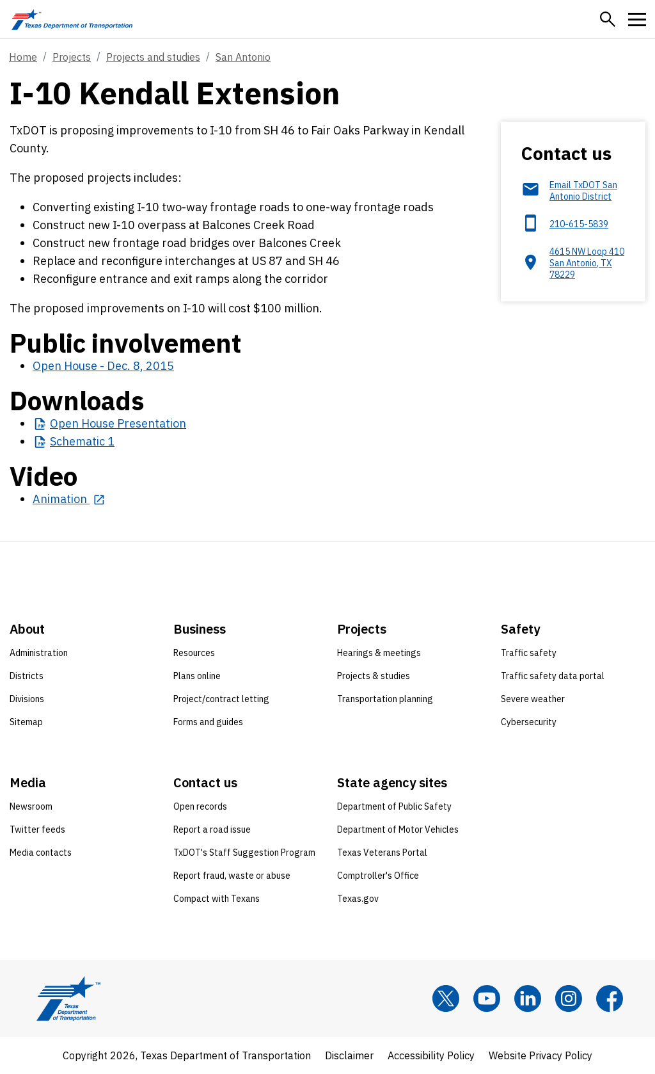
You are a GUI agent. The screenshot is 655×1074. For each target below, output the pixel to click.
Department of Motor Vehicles (398, 829)
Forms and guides (208, 722)
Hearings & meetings (379, 653)
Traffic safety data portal (552, 676)
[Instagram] (568, 998)
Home (23, 57)
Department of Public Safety (394, 806)
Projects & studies (373, 676)
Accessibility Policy (431, 1055)
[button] (608, 19)
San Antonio (243, 57)
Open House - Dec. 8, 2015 (103, 365)
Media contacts (41, 852)
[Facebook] (609, 998)
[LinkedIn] (527, 998)
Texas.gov (358, 898)
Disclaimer (349, 1055)
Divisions (27, 699)
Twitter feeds (37, 829)
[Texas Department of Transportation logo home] (72, 19)
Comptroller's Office (378, 875)
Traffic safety (528, 653)
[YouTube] (486, 998)
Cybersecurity (528, 722)
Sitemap (26, 722)
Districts (26, 676)
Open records (200, 806)
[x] (445, 998)
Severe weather (533, 699)
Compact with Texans (216, 898)
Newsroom (31, 806)
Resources (194, 653)
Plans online (197, 676)
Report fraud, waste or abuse (231, 875)
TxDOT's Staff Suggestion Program (244, 852)
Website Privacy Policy (540, 1055)
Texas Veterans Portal (382, 852)
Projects (71, 57)
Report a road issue (212, 829)
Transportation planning (385, 699)
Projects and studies (153, 57)
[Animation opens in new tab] (69, 499)
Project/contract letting (221, 699)
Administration (39, 653)
